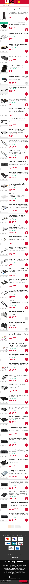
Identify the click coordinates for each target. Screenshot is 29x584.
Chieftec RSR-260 (13, 150)
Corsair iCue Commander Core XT (17, 161)
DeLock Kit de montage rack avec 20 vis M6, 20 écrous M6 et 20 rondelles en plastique (18, 259)
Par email (14, 558)
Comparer (4, 19)
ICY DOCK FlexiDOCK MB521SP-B (17, 513)
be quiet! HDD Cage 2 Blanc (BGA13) (18, 129)
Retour (4, 9)
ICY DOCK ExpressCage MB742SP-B (18, 449)
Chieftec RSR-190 (13, 140)
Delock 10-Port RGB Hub (15, 172)
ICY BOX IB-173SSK (13, 406)
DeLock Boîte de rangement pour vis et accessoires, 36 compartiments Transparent (19, 195)
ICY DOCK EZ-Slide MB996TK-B (17, 470)
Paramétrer (7, 581)
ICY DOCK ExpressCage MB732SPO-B (18, 427)
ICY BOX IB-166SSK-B (14, 384)
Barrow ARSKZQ (13, 87)
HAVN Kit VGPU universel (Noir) (17, 322)
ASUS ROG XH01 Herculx (15, 76)
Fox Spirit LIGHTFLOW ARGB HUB (17, 12)
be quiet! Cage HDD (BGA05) (16, 97)
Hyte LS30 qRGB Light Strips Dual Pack (18, 354)
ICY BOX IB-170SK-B (14, 395)
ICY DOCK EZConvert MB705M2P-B (18, 491)
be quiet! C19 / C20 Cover (15, 118)
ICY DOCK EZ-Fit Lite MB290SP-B (17, 459)
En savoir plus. (15, 573)
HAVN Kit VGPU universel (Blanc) (17, 311)
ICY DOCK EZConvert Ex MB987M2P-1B (18, 481)
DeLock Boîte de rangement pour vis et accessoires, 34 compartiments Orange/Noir (19, 184)
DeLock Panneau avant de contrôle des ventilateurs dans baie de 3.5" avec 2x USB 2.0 (18, 281)
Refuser (5, 577)
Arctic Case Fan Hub (14, 65)
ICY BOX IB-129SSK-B (14, 374)
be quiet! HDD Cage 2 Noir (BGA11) (17, 108)
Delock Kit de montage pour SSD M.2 (18, 236)
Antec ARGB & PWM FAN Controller (18, 55)
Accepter (23, 581)
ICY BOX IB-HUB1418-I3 (14, 416)
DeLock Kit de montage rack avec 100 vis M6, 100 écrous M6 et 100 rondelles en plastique (18, 249)
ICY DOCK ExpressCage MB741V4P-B (18, 438)
